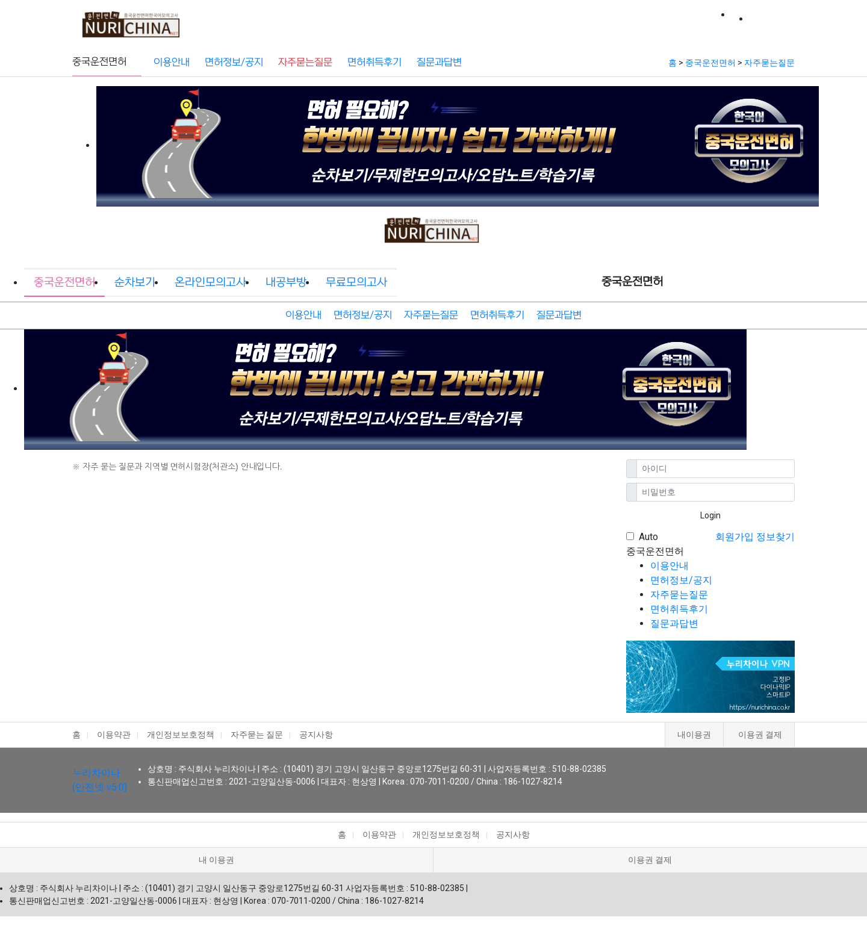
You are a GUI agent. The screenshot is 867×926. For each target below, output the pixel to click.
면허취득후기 (374, 62)
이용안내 (172, 62)
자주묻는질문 (305, 62)
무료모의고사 (569, 19)
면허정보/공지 (234, 62)
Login (710, 515)
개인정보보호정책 (180, 734)
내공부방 (500, 19)
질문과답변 (439, 62)
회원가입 (734, 536)
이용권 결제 (760, 734)
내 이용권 (216, 860)
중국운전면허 (282, 19)
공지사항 (316, 734)
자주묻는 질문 (257, 734)
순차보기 (351, 19)
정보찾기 (775, 536)
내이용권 (694, 734)
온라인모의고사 (426, 19)
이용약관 (114, 734)
